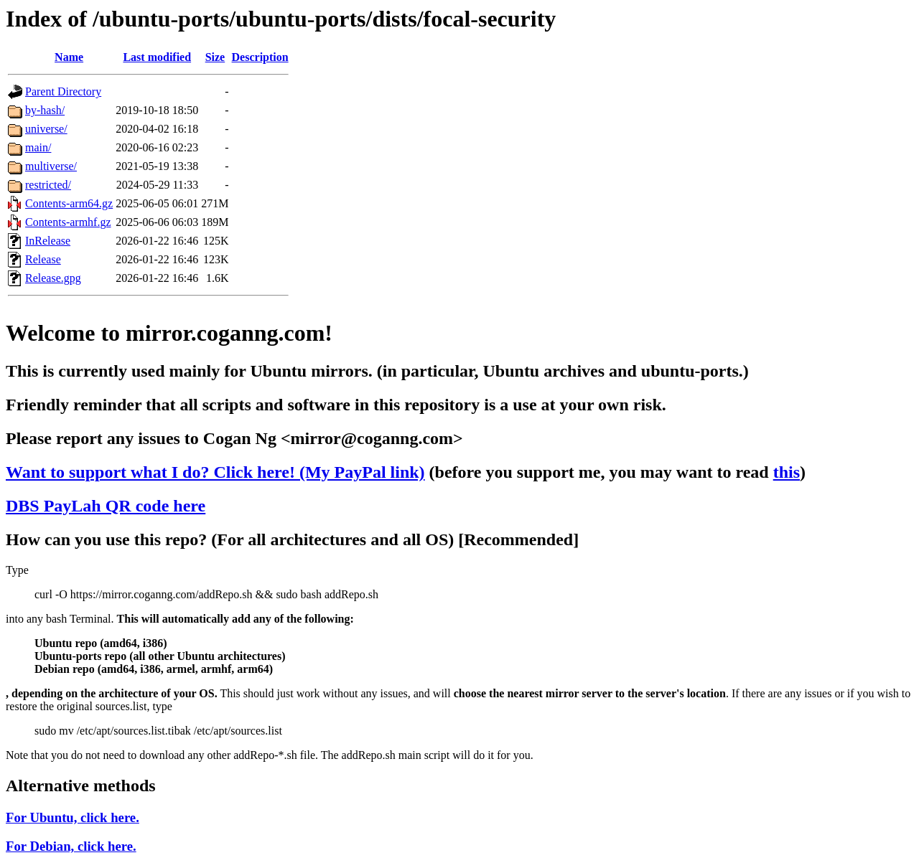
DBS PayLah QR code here (105, 505)
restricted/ (48, 185)
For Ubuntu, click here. (72, 817)
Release (43, 259)
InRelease (47, 241)
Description (260, 57)
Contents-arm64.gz (69, 203)
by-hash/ (45, 110)
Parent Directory (63, 91)
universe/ (46, 129)
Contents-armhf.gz (68, 222)
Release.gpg (53, 278)
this (786, 472)
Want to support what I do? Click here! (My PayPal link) (215, 472)
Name (69, 57)
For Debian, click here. (71, 846)
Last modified (157, 57)
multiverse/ (51, 166)
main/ (38, 147)
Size (215, 57)
